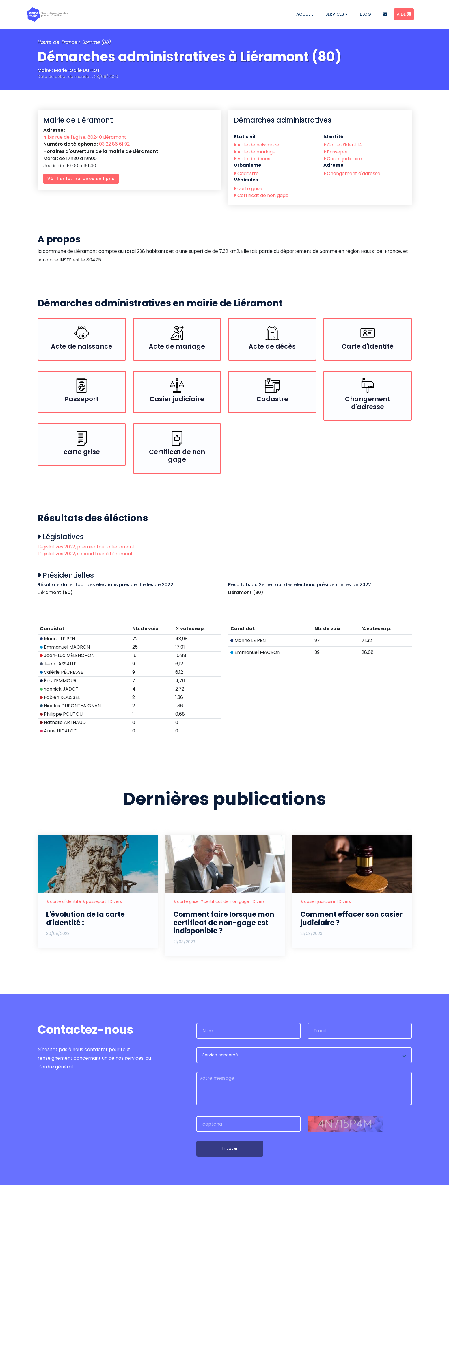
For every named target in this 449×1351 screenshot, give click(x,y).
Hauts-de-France (57, 42)
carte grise (248, 188)
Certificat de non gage (261, 195)
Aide (404, 14)
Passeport (336, 152)
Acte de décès (252, 158)
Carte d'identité (342, 145)
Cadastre (246, 173)
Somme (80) (96, 42)
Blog (365, 14)
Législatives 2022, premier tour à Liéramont (86, 546)
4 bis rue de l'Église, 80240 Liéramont (84, 137)
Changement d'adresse (351, 173)
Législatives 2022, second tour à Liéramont (85, 553)
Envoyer (230, 1314)
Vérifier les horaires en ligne (81, 178)
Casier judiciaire (342, 158)
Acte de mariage (254, 152)
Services (336, 14)
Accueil (304, 14)
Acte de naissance (256, 145)
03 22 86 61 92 (114, 144)
